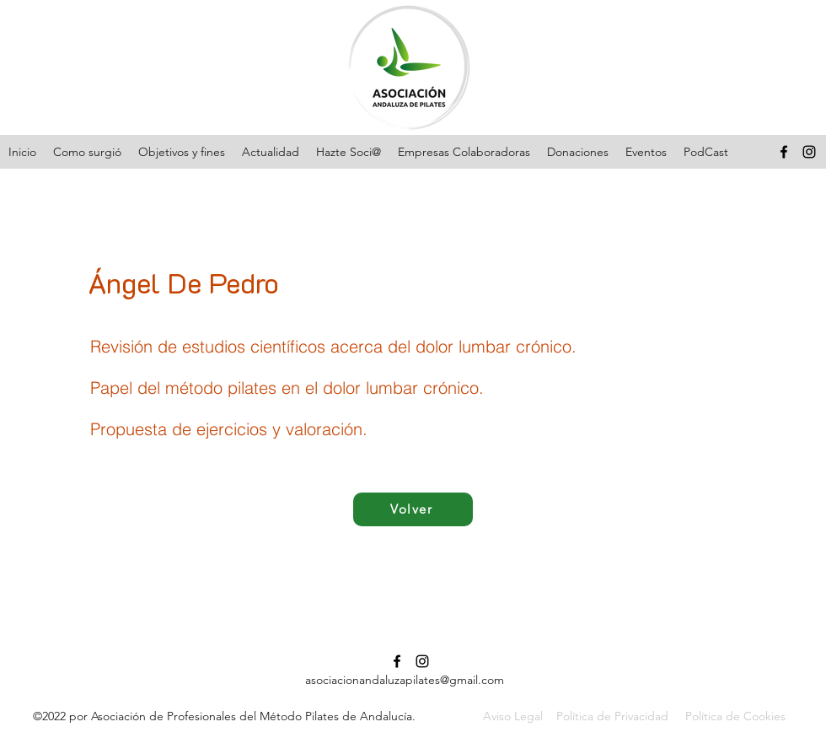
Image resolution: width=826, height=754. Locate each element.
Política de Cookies (735, 716)
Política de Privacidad (612, 716)
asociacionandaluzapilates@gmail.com (404, 679)
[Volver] (413, 509)
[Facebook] (783, 151)
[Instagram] (809, 151)
